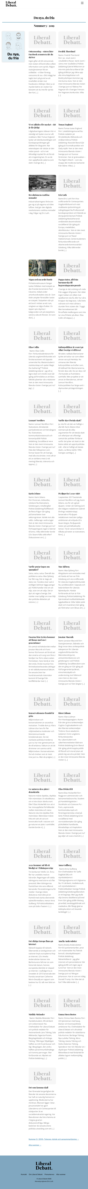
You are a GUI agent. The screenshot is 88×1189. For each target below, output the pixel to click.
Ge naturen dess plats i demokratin (39, 790)
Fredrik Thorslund (66, 51)
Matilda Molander (37, 1014)
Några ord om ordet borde (40, 279)
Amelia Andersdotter (67, 941)
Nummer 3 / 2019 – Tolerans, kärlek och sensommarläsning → (54, 1139)
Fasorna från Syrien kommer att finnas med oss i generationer (42, 640)
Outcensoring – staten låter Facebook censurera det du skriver (41, 54)
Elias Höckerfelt (65, 789)
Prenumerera (49, 1174)
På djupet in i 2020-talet (69, 493)
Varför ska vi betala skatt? (69, 420)
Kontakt (24, 1174)
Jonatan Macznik (66, 637)
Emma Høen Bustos (67, 1014)
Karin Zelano (34, 493)
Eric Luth (62, 194)
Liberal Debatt (42, 1179)
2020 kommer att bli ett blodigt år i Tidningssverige (41, 867)
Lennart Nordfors (37, 420)
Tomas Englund (65, 124)
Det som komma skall (38, 1087)
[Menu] (82, 3)
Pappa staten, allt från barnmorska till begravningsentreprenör (69, 282)
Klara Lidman (64, 713)
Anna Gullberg (64, 865)
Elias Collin (34, 347)
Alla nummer (61, 1174)
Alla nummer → (35, 1145)
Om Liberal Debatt (36, 1174)
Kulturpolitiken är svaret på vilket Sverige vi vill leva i (70, 349)
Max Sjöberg (64, 566)
